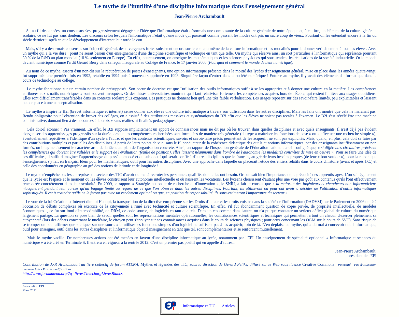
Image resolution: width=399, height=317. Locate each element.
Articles (228, 306)
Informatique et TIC (199, 306)
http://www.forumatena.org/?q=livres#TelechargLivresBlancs (73, 273)
